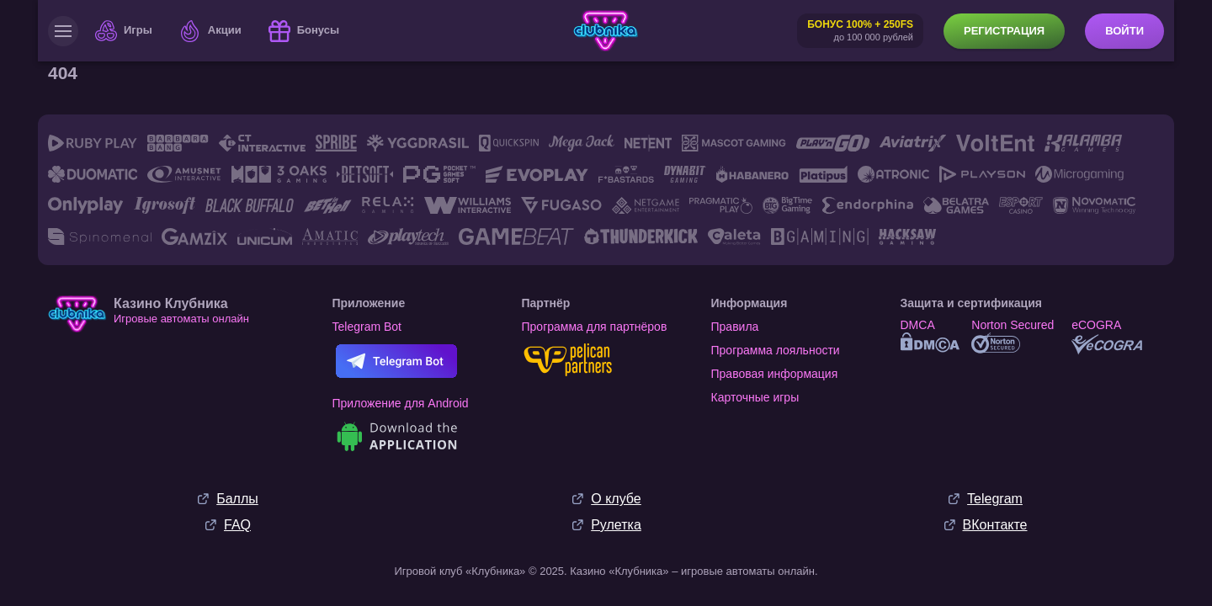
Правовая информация (774, 373)
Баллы (237, 499)
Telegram (995, 499)
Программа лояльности (775, 350)
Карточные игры (755, 397)
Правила (735, 326)
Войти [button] (1124, 30)
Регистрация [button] (1004, 30)
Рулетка (616, 525)
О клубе (616, 499)
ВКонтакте (995, 525)
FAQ (237, 525)
